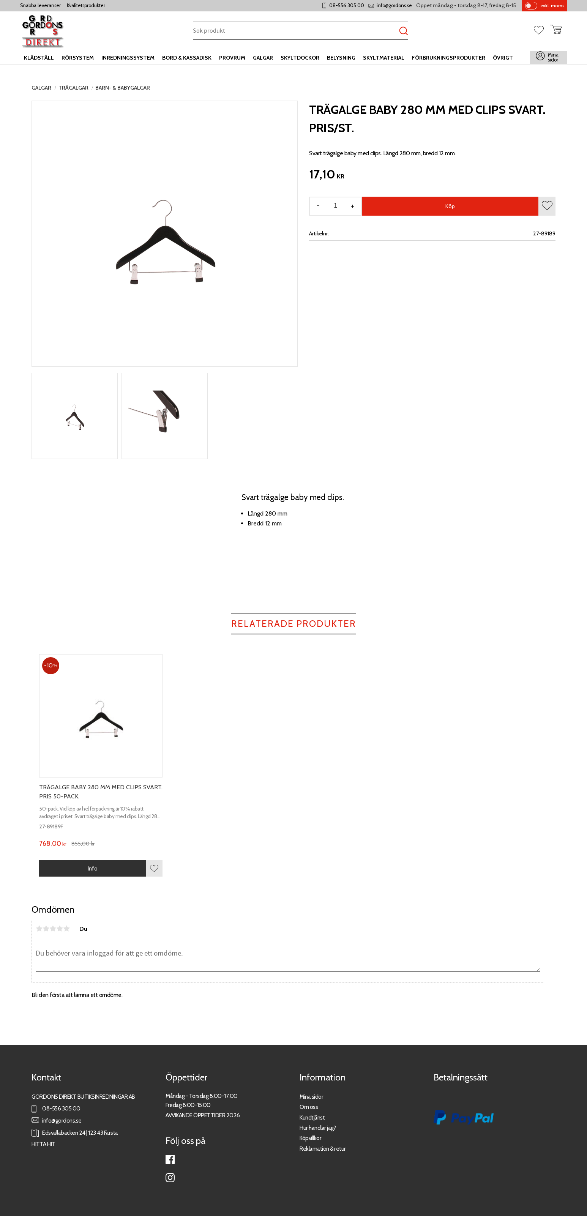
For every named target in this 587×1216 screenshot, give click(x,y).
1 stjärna (39, 928)
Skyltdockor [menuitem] (300, 57)
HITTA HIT (43, 1144)
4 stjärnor (59, 928)
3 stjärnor (52, 928)
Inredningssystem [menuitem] (128, 57)
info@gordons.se (394, 5)
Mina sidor (311, 1096)
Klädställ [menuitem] (39, 57)
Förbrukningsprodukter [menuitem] (448, 57)
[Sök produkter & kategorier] (296, 31)
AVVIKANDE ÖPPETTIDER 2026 (203, 1115)
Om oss (309, 1106)
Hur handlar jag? (318, 1127)
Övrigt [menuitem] (503, 57)
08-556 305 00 (346, 5)
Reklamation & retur (323, 1148)
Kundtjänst (312, 1117)
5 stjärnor (66, 928)
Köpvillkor (310, 1138)
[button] (542, 31)
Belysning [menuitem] (341, 57)
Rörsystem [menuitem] (78, 57)
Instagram (170, 1177)
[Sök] (403, 31)
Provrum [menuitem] (232, 57)
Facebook (170, 1159)
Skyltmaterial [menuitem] (383, 57)
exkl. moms (552, 5)
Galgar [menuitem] (263, 57)
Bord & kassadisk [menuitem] (186, 57)
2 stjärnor (46, 928)
